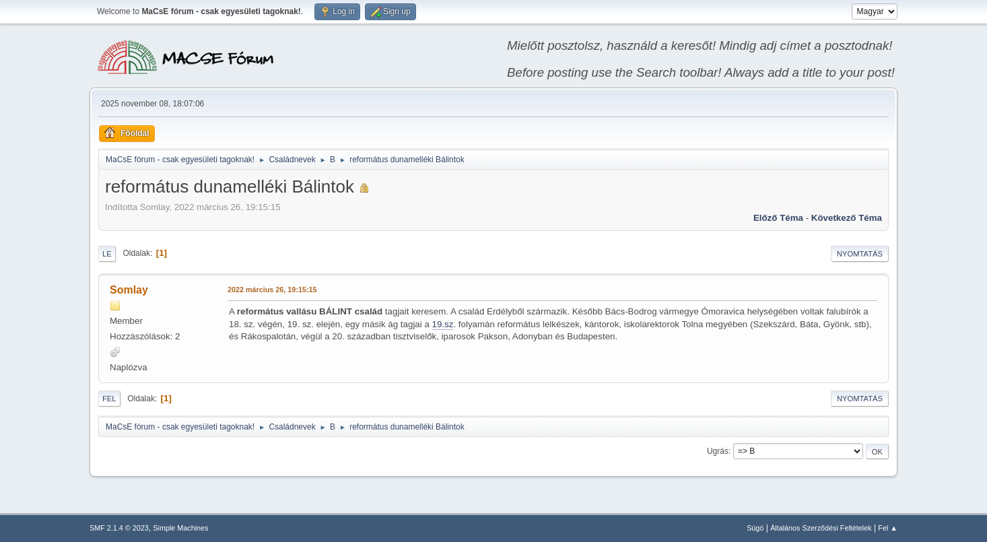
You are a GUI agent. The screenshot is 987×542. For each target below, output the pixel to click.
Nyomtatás (860, 254)
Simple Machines (180, 528)
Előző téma (778, 218)
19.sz (443, 324)
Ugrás (717, 451)
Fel (109, 399)
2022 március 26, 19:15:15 (272, 289)
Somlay (129, 290)
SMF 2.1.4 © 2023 (119, 528)
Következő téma (846, 218)
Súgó (755, 528)
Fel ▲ (887, 528)
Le (107, 254)
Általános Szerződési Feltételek (820, 528)
